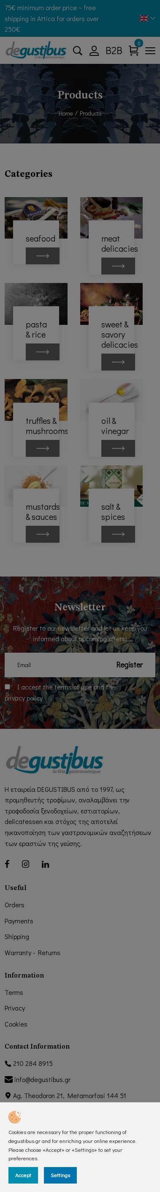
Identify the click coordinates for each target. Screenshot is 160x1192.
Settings (60, 1174)
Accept (23, 1174)
